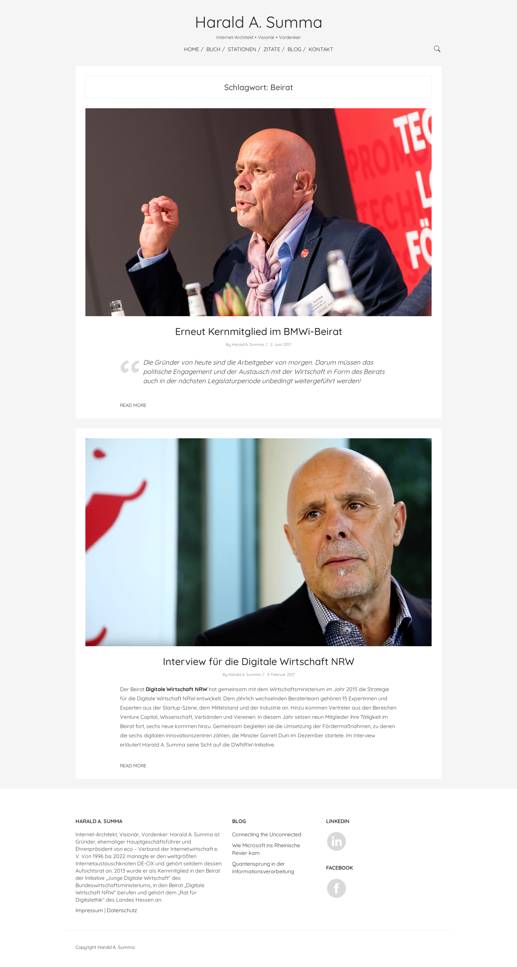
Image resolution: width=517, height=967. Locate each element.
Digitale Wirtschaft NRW (176, 689)
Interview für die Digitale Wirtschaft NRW (258, 661)
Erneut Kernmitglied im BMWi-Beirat (258, 331)
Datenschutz (122, 910)
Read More (133, 766)
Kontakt (321, 49)
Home (191, 49)
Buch (213, 49)
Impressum (89, 910)
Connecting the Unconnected (266, 834)
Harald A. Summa (258, 22)
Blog (294, 49)
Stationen (242, 49)
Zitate (271, 49)
